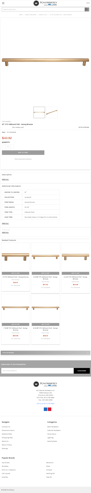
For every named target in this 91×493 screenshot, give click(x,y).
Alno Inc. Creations (9, 470)
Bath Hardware (52, 427)
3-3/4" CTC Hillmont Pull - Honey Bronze (75, 278)
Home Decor (51, 434)
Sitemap (5, 448)
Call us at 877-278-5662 (45, 403)
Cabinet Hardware (54, 430)
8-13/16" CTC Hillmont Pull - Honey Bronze (45, 329)
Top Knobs (6, 462)
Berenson (49, 462)
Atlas (48, 466)
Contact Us (6, 427)
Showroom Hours (8, 430)
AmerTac (5, 477)
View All (49, 477)
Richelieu (5, 466)
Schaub (49, 470)
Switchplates (52, 441)
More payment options (23, 159)
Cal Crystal (6, 473)
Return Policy (7, 445)
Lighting (50, 437)
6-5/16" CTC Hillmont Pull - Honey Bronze (45, 278)
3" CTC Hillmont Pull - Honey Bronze (16, 277)
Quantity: (6, 142)
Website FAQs (7, 434)
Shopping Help (7, 437)
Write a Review (84, 127)
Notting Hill (50, 473)
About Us (5, 441)
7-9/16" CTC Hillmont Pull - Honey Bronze (15, 329)
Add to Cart (15, 273)
